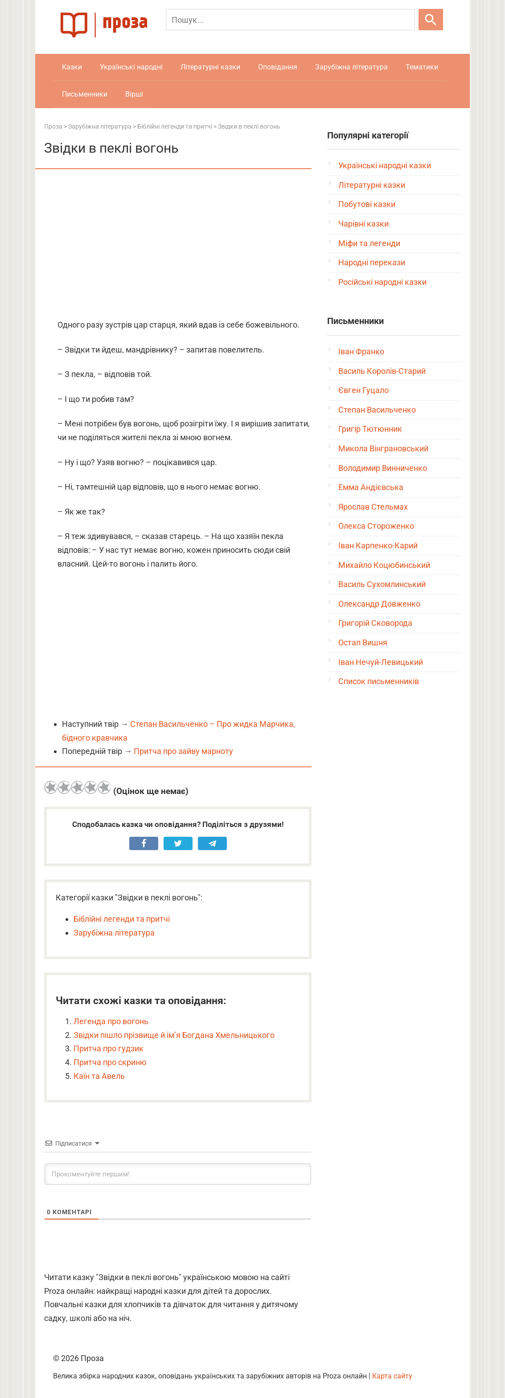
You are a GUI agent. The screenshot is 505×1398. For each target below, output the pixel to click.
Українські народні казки (384, 165)
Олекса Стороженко (376, 526)
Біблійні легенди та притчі (122, 919)
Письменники (84, 94)
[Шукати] (431, 19)
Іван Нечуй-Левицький (380, 662)
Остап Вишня (362, 642)
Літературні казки (210, 67)
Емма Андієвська (370, 487)
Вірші (134, 94)
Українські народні (131, 67)
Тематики (422, 67)
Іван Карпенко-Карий (378, 545)
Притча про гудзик (109, 1048)
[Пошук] (290, 19)
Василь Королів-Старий (382, 371)
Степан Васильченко (377, 409)
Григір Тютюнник (370, 429)
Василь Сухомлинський (382, 584)
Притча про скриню (110, 1062)
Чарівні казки (363, 223)
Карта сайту (392, 1376)
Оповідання (277, 67)
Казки (72, 67)
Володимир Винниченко (382, 468)
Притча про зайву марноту (183, 751)
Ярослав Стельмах (373, 506)
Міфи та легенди (369, 243)
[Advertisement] (178, 244)
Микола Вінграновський (383, 448)
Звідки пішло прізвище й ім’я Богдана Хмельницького (174, 1035)
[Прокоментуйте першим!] (178, 1174)
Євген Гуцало (363, 390)
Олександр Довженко (379, 603)
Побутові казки (366, 204)
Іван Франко (361, 351)
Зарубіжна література (351, 67)
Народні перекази (371, 262)
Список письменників (378, 681)
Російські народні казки (382, 282)
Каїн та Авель (99, 1076)
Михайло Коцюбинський (384, 565)
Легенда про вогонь (111, 1021)
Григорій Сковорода (375, 623)
